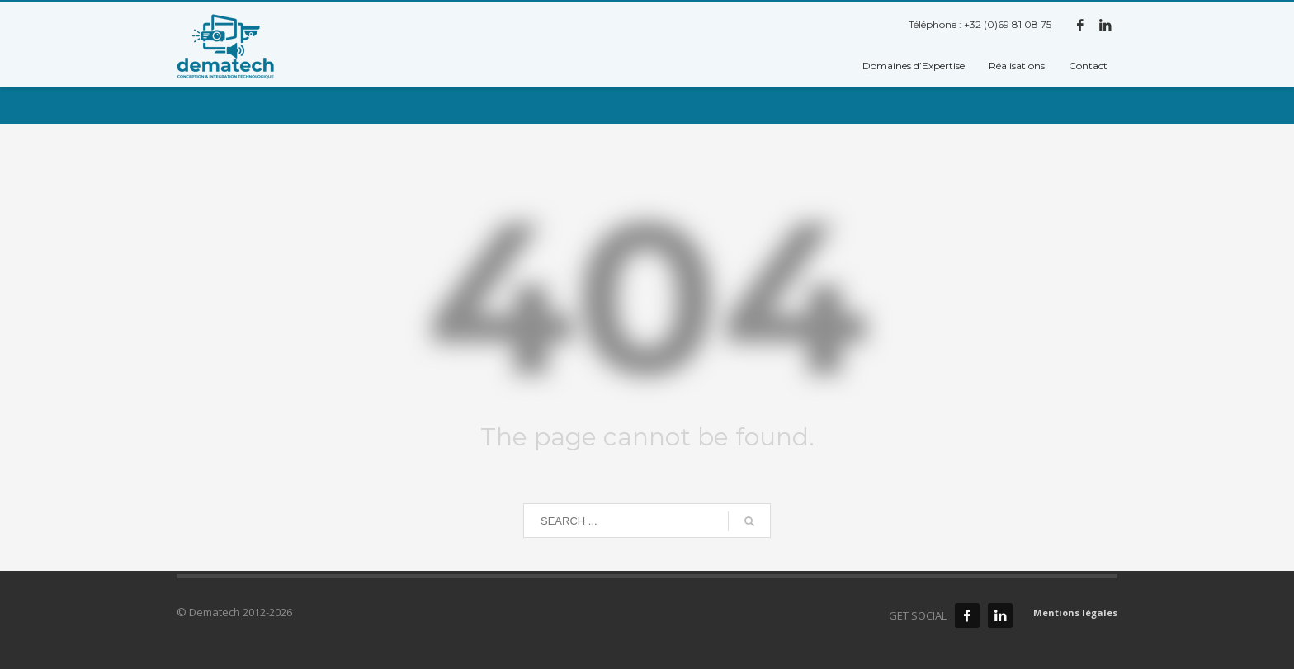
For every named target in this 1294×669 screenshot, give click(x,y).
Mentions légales (1075, 612)
